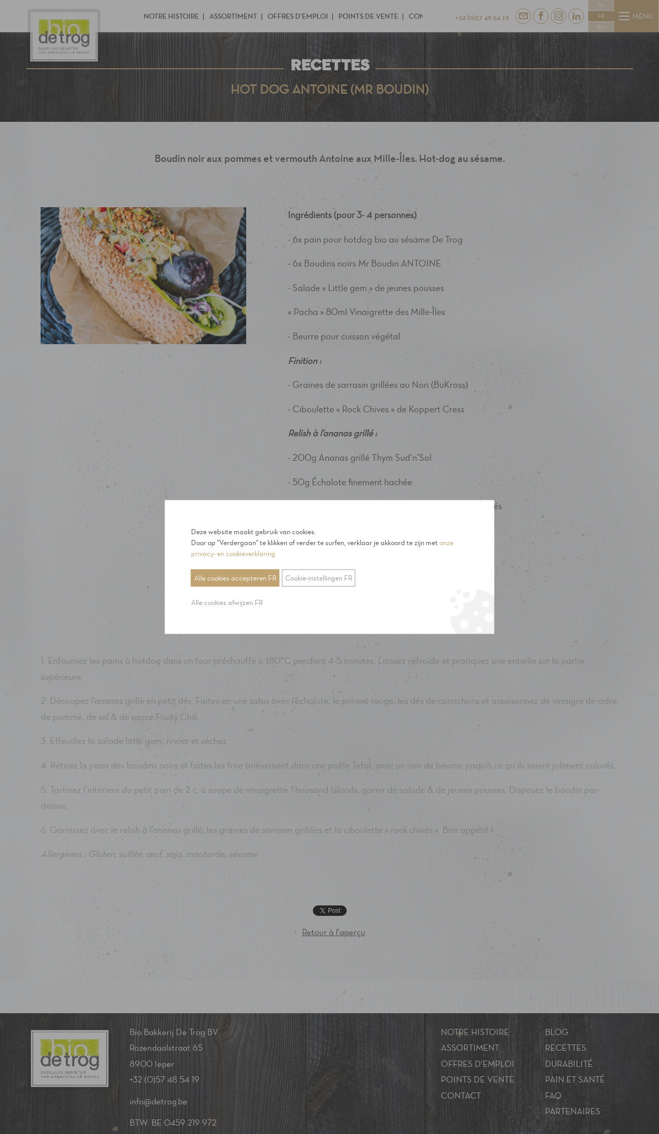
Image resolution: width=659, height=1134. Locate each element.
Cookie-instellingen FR (318, 578)
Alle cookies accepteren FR (235, 578)
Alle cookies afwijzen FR (227, 602)
